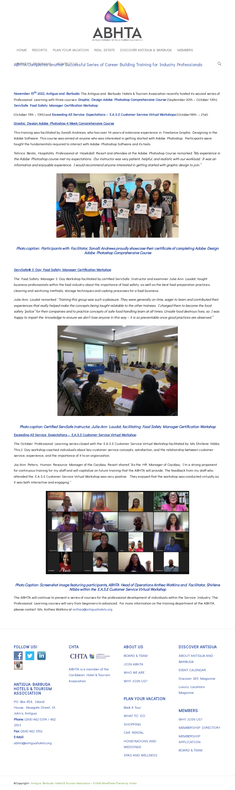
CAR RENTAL (134, 732)
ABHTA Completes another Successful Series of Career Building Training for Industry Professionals (108, 64)
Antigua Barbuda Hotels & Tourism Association (60, 783)
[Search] (218, 64)
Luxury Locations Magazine (192, 689)
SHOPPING (132, 724)
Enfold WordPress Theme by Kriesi (115, 783)
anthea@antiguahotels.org (92, 609)
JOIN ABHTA (133, 664)
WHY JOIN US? (135, 680)
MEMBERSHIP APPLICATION (189, 738)
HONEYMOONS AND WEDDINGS (140, 743)
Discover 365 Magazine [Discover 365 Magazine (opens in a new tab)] (197, 678)
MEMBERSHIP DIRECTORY (199, 727)
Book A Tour (132, 707)
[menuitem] (21, 50)
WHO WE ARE (134, 672)
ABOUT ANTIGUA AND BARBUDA (196, 658)
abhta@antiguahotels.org (33, 742)
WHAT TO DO (134, 715)
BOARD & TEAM (135, 655)
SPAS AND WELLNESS (140, 755)
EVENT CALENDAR (192, 669)
